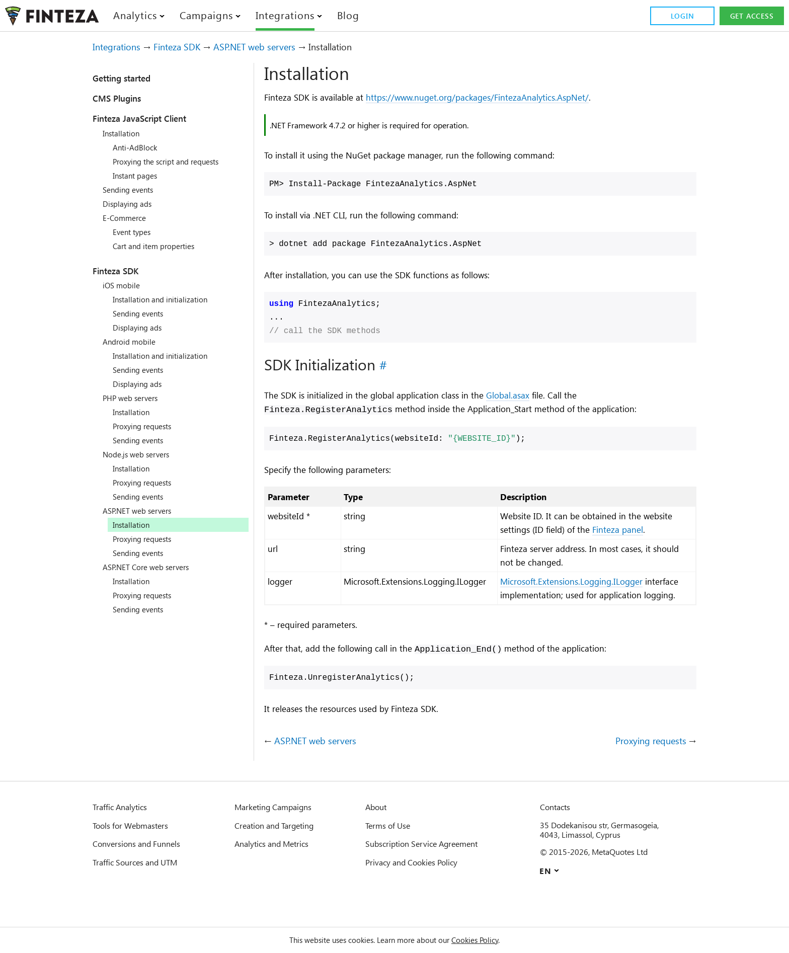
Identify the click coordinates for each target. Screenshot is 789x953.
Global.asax (539, 396)
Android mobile (131, 341)
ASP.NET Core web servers (152, 567)
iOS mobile (123, 285)
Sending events (132, 189)
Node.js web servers (141, 454)
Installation (123, 133)
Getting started (130, 78)
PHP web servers (134, 398)
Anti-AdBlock (137, 147)
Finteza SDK (187, 47)
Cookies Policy (486, 939)
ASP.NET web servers (275, 47)
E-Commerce (127, 217)
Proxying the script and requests (174, 161)
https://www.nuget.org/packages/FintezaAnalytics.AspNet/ (503, 98)
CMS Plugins (122, 98)
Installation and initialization (166, 299)
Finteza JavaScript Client (152, 118)
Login (679, 16)
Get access (750, 16)
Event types (135, 231)
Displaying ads (130, 203)
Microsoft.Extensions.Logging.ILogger (588, 598)
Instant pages (138, 175)
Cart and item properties (159, 246)
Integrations (120, 47)
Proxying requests (146, 426)
